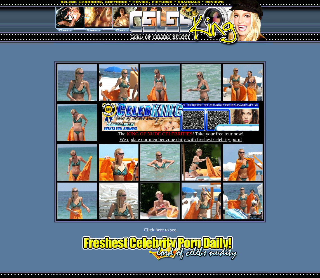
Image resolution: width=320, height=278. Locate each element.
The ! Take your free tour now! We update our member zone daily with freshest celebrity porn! (180, 134)
